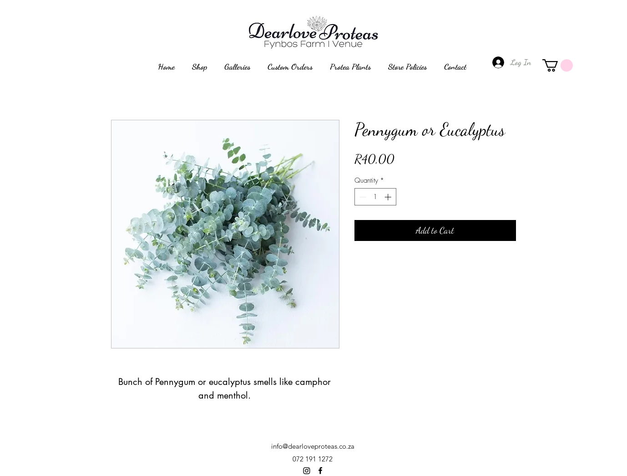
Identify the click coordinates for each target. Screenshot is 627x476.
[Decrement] (362, 197)
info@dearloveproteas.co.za (312, 446)
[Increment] (389, 197)
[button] (557, 65)
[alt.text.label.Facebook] (320, 470)
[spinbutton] (375, 197)
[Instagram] (306, 470)
